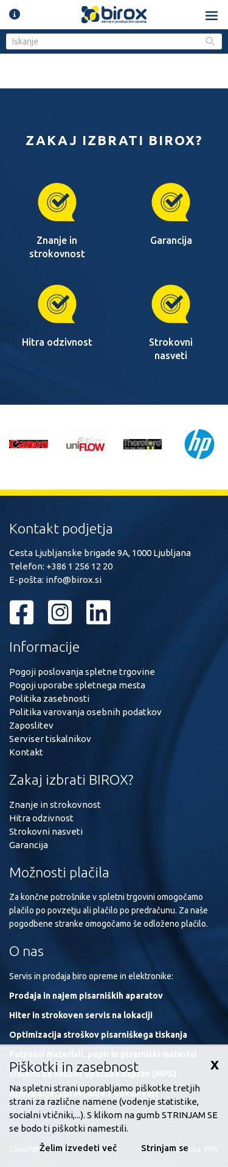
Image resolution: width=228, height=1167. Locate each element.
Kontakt (26, 752)
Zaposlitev (31, 725)
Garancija (28, 845)
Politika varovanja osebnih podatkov (85, 712)
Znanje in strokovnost (55, 804)
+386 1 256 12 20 (79, 566)
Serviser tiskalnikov (50, 738)
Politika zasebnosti (49, 698)
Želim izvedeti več (78, 1148)
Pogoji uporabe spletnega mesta (77, 685)
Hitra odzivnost (41, 818)
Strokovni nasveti (46, 831)
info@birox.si (74, 579)
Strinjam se (164, 1148)
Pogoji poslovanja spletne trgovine (82, 671)
